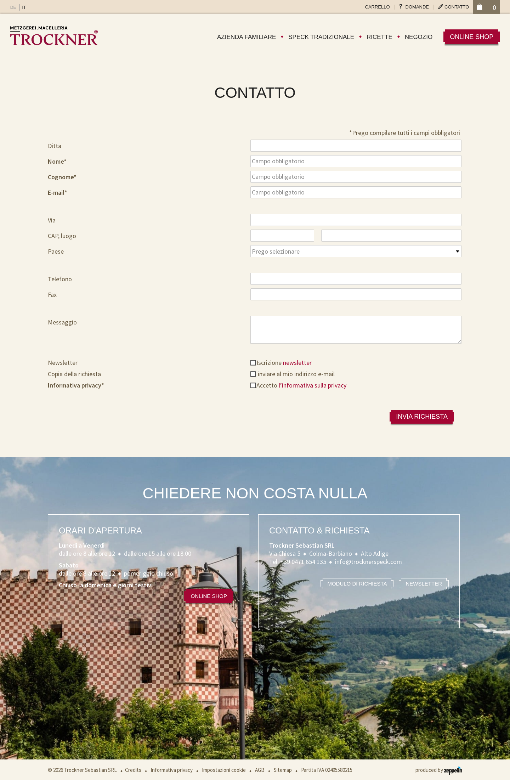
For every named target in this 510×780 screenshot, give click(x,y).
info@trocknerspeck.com (368, 562)
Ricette (379, 37)
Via (52, 220)
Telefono (60, 279)
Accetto (301, 385)
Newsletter (63, 362)
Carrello (377, 7)
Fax (52, 294)
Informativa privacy (172, 770)
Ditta (54, 146)
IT (24, 7)
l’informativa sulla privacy (312, 385)
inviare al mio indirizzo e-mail (295, 374)
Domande (417, 7)
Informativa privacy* (76, 385)
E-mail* (57, 192)
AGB (260, 770)
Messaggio (62, 322)
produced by (438, 770)
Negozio (418, 37)
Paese (56, 251)
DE (13, 7)
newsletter (297, 362)
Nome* (57, 161)
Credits (133, 770)
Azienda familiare (246, 37)
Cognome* (62, 177)
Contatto (456, 7)
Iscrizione (284, 362)
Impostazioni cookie (224, 770)
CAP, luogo (62, 236)
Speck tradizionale (321, 37)
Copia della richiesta (74, 374)
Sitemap (283, 770)
